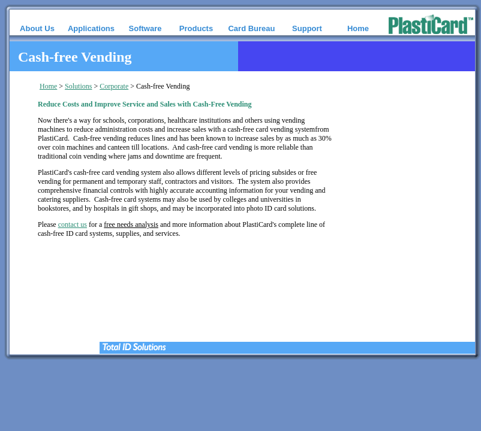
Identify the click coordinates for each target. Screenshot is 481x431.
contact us (72, 224)
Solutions (78, 86)
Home (48, 86)
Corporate (114, 86)
